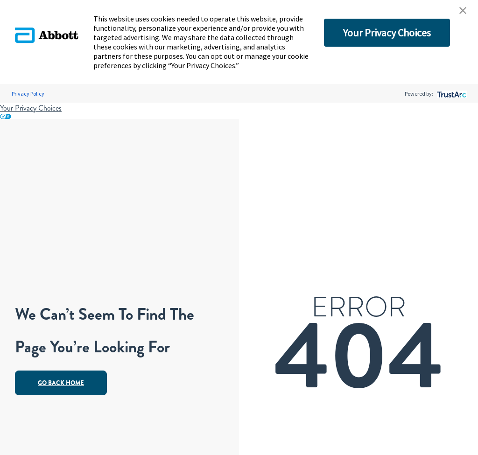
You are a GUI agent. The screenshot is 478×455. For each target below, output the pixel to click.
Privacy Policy (28, 93)
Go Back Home (61, 382)
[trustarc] (450, 93)
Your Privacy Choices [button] (387, 32)
